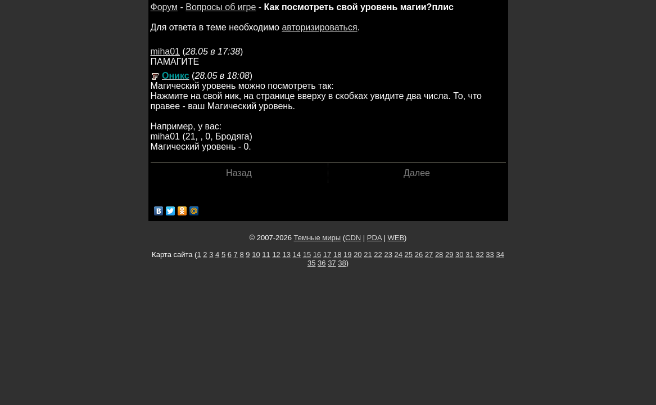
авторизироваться (319, 27)
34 (500, 254)
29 (449, 254)
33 (490, 254)
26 (419, 254)
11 (266, 254)
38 (342, 263)
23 (388, 254)
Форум (164, 7)
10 (256, 254)
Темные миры (317, 237)
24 (398, 254)
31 (469, 254)
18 (337, 254)
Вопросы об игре (221, 7)
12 (276, 254)
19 (347, 254)
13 (286, 254)
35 (311, 263)
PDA (374, 237)
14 (297, 254)
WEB (395, 237)
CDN (353, 237)
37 (332, 263)
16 (317, 254)
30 (459, 254)
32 (479, 254)
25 (409, 254)
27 (429, 254)
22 (378, 254)
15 (307, 254)
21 (368, 254)
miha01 (165, 51)
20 (357, 254)
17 (327, 254)
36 (321, 263)
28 (439, 254)
